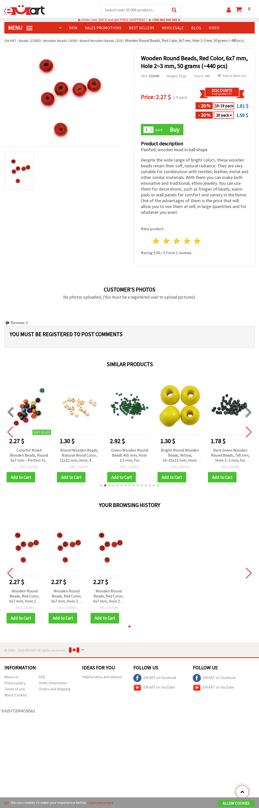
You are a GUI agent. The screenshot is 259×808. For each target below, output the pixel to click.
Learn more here (101, 802)
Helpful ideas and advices (102, 677)
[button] (101, 486)
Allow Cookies (236, 803)
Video (214, 28)
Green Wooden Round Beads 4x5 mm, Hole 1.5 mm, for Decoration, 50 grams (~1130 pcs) (130, 456)
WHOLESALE (173, 28)
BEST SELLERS (141, 28)
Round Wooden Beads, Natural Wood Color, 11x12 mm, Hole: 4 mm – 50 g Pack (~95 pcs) (80, 456)
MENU (20, 28)
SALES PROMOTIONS (103, 28)
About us (11, 677)
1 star (156, 241)
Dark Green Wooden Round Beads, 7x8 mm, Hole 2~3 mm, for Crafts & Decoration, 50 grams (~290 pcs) (231, 456)
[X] (6, 802)
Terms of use (14, 689)
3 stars (176, 241)
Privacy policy (15, 683)
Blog (196, 28)
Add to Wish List (232, 76)
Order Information (53, 683)
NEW (73, 28)
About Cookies (15, 695)
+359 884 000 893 (164, 20)
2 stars (166, 241)
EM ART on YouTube (154, 688)
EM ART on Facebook (154, 678)
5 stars (197, 241)
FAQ (42, 677)
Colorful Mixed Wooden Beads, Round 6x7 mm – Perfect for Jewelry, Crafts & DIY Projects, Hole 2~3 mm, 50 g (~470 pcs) (30, 456)
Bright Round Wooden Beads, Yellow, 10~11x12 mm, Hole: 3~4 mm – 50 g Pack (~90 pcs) (181, 456)
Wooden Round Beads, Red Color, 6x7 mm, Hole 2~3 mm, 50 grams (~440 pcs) (24, 597)
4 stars (187, 241)
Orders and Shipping (55, 689)
